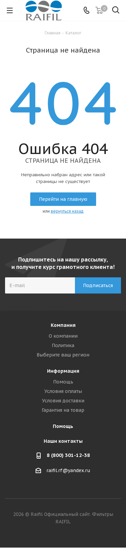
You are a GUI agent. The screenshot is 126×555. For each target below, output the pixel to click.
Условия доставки (63, 401)
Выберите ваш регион (63, 355)
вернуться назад (67, 211)
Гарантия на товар (63, 410)
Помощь (63, 382)
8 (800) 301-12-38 (68, 455)
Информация (63, 371)
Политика (63, 345)
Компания (63, 325)
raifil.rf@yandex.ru (68, 471)
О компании (63, 336)
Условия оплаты (63, 391)
